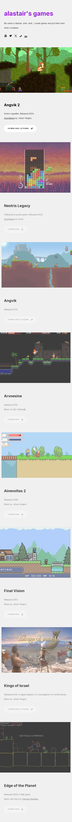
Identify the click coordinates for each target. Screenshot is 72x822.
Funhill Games (60, 695)
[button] (5, 35)
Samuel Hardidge (30, 800)
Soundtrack (9, 118)
